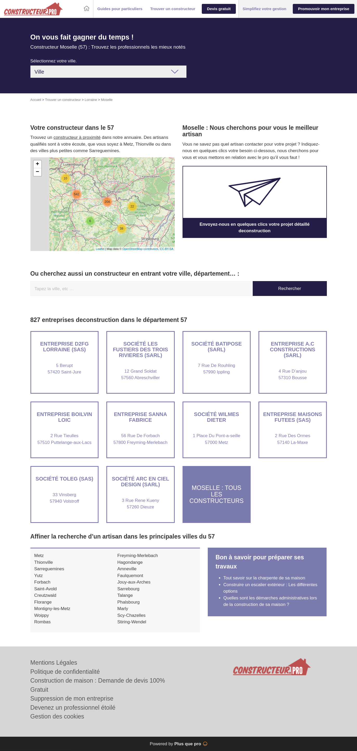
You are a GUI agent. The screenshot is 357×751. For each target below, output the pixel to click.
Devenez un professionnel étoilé (72, 707)
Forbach (42, 582)
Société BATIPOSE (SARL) (216, 346)
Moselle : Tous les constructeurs (217, 494)
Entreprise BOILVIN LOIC (64, 417)
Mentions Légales (53, 662)
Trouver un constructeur (63, 100)
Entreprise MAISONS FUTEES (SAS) (292, 417)
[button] (119, 9)
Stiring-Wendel (131, 621)
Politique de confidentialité (65, 671)
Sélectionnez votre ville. (53, 61)
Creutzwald (45, 595)
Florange (43, 602)
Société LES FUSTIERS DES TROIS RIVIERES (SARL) (140, 349)
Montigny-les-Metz (52, 608)
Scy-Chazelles (131, 615)
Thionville (43, 562)
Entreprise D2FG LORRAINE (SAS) (64, 346)
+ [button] (37, 164)
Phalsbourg (128, 602)
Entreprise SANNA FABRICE (140, 417)
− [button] (37, 172)
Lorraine (91, 100)
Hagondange (129, 562)
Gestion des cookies (57, 716)
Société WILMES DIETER (216, 417)
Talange (125, 595)
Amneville (127, 568)
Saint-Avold (45, 588)
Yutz (38, 575)
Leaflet (100, 248)
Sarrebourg (128, 588)
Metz (39, 555)
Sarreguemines (49, 568)
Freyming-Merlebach (137, 555)
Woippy (41, 615)
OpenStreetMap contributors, (141, 248)
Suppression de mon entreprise (72, 698)
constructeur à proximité (77, 137)
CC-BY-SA (166, 248)
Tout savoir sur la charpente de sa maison (264, 577)
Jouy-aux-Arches (134, 582)
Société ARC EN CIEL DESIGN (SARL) (140, 481)
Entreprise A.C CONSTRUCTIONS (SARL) (292, 349)
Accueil (35, 100)
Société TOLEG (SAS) (64, 479)
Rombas (42, 621)
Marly (122, 608)
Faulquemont (130, 575)
